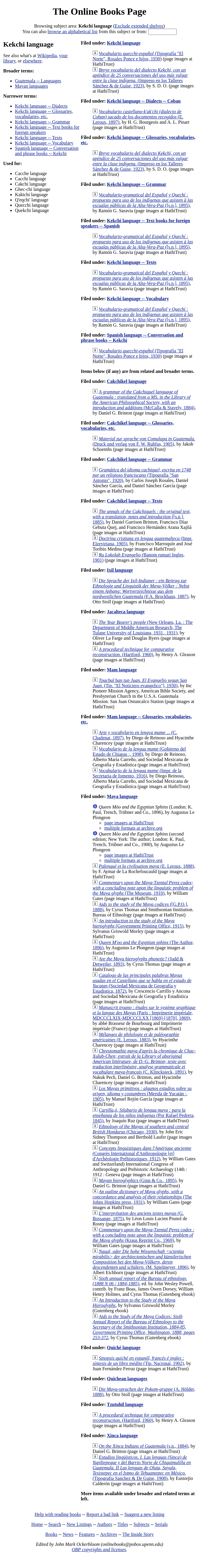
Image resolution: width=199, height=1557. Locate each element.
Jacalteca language (125, 611)
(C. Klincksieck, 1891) (143, 1061)
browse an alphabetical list (72, 31)
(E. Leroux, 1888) (146, 866)
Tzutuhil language (125, 1404)
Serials (161, 1524)
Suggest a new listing (144, 1514)
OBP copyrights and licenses (99, 1549)
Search (54, 1524)
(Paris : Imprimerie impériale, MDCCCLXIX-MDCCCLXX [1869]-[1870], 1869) (143, 1013)
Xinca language (122, 1435)
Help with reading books (58, 1514)
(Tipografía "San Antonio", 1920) (141, 475)
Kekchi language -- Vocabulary (44, 142)
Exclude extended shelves (139, 25)
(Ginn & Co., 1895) (137, 1180)
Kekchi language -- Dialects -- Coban (144, 101)
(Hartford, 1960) (133, 652)
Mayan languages (31, 86)
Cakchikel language (126, 381)
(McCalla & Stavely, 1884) (143, 399)
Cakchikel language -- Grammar (139, 459)
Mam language (122, 669)
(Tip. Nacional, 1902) (138, 1361)
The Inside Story (138, 1534)
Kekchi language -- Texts (38, 137)
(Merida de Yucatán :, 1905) (141, 1093)
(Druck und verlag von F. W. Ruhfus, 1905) (143, 441)
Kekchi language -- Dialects (41, 105)
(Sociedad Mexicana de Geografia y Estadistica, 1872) (141, 983)
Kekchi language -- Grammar (42, 121)
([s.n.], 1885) (141, 516)
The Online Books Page (99, 11)
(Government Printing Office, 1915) (137, 923)
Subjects (141, 1524)
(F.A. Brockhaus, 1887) (140, 588)
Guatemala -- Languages (38, 80)
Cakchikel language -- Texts (134, 500)
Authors (104, 1524)
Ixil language (120, 570)
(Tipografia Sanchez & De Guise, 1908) (141, 1468)
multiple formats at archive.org (133, 828)
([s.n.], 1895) (142, 200)
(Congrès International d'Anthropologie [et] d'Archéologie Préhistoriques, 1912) (141, 1153)
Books (51, 1534)
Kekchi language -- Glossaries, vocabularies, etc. (44, 114)
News (68, 1534)
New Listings (79, 1524)
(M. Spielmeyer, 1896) (141, 1259)
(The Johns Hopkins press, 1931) (142, 1197)
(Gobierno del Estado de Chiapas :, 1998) (139, 751)
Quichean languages (127, 1378)
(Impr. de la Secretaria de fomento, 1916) (136, 773)
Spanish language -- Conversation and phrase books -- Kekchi (46, 151)
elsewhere (32, 60)
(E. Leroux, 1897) (137, 117)
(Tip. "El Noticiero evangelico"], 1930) (139, 683)
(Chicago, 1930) (140, 1129)
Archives (108, 1534)
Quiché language (123, 1347)
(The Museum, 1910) (142, 888)
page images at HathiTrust (129, 822)
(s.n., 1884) (143, 1446)
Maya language (122, 796)
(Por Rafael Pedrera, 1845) (143, 1115)
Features (87, 1534)
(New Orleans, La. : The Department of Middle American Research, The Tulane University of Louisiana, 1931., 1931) (142, 627)
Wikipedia (47, 55)
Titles (122, 1524)
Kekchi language (123, 42)
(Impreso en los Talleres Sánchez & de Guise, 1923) (140, 77)
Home (37, 1524)
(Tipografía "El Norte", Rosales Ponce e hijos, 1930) (137, 56)
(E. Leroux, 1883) (135, 1037)
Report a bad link (102, 1514)
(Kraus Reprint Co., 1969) (143, 1235)
